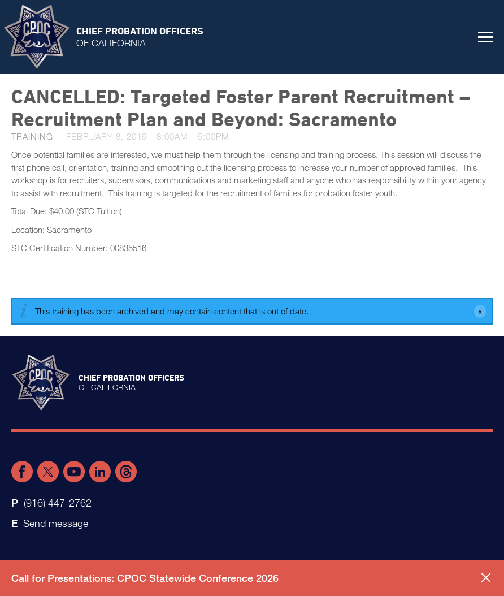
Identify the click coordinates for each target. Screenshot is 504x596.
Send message (55, 523)
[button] (485, 37)
